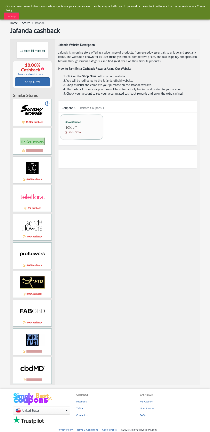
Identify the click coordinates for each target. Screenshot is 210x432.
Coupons (69, 108)
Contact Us (82, 415)
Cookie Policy (109, 430)
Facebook (81, 401)
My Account (146, 401)
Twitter (80, 408)
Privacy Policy (65, 430)
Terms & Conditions (87, 430)
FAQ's (143, 415)
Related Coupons (92, 108)
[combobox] (98, 5)
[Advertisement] (127, 159)
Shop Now (32, 82)
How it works (147, 408)
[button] (41, 411)
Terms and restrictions (30, 74)
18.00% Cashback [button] (30, 69)
